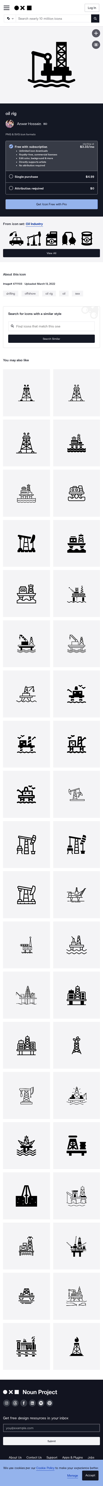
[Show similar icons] (96, 45)
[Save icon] (96, 33)
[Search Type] (10, 18)
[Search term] (53, 18)
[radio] (51, 156)
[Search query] (51, 326)
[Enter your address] (51, 1428)
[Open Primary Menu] (6, 8)
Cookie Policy (45, 1468)
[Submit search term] (95, 18)
